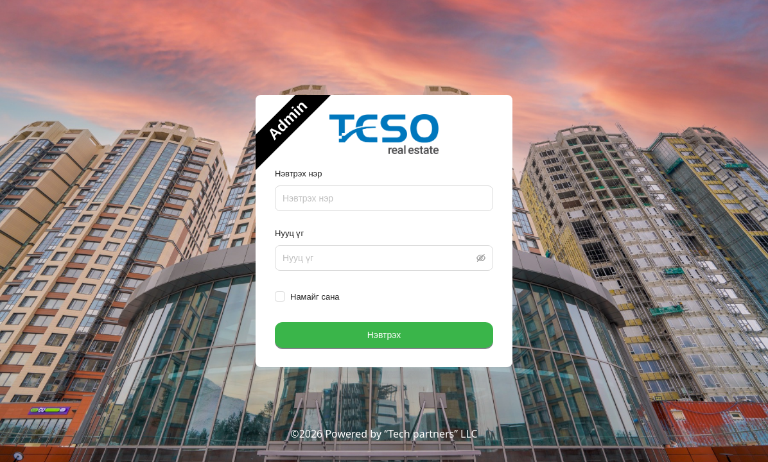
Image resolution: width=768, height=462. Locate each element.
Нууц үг (289, 233)
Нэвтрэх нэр (298, 173)
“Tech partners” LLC (430, 434)
